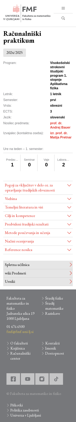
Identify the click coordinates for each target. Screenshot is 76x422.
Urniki (10, 281)
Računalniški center (20, 356)
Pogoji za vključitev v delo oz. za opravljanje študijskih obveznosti (30, 188)
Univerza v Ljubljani (25, 415)
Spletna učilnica (17, 264)
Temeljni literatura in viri (24, 207)
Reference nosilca (18, 249)
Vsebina (11, 198)
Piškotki (16, 405)
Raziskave (52, 313)
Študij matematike (54, 306)
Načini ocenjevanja (19, 241)
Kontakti (52, 343)
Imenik (50, 348)
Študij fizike (54, 298)
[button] (63, 8)
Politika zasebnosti (24, 410)
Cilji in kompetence (20, 215)
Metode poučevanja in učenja (27, 232)
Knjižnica (17, 348)
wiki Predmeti (15, 273)
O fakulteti (19, 343)
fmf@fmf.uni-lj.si (19, 331)
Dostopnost (54, 353)
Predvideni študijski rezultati (26, 224)
